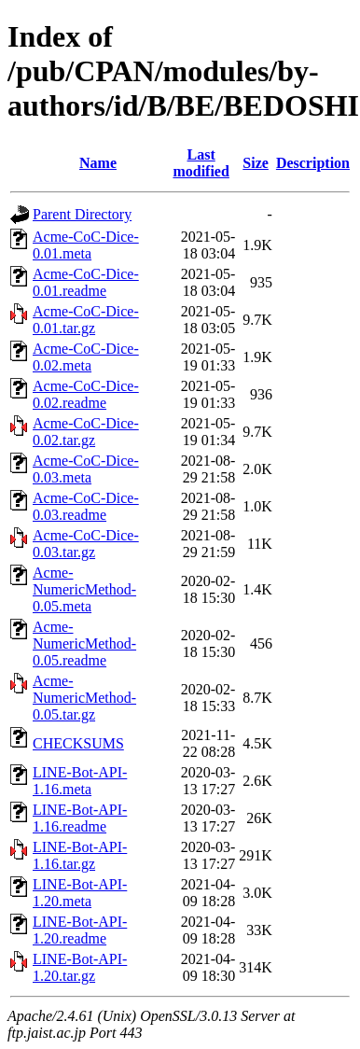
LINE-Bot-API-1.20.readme (80, 930)
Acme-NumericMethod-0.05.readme (84, 643)
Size (255, 163)
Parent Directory (82, 214)
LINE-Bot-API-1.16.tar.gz (80, 855)
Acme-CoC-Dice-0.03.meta (86, 469)
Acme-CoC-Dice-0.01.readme (86, 282)
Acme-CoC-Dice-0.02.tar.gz (86, 431)
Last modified (200, 163)
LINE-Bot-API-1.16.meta (80, 780)
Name (98, 163)
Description (313, 163)
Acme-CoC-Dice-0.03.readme (86, 506)
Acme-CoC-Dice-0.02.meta (86, 357)
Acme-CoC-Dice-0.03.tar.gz (86, 543)
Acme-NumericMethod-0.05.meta (84, 589)
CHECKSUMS (78, 743)
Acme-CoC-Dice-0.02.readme (86, 394)
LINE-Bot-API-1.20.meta (80, 892)
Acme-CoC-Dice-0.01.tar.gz (86, 319)
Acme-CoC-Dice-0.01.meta (86, 245)
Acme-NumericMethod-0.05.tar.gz (84, 697)
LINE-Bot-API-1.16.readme (80, 818)
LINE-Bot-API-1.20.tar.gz (80, 967)
